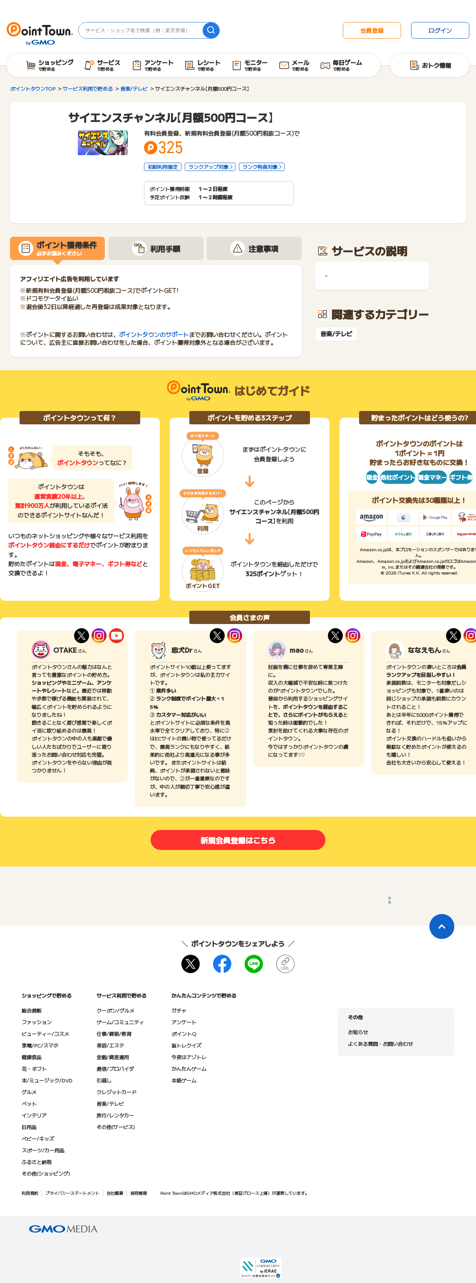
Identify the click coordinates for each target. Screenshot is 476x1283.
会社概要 (115, 1193)
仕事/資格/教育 (114, 1033)
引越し (104, 1080)
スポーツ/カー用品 (43, 1150)
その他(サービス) (116, 1126)
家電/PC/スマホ (40, 1045)
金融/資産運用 (113, 1056)
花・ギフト (34, 1068)
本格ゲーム (183, 1080)
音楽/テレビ (336, 333)
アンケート (183, 1021)
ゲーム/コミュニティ (120, 1021)
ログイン (440, 30)
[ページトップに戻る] (441, 926)
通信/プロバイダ (115, 1068)
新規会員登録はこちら (238, 840)
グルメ (29, 1091)
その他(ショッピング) (46, 1173)
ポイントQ (183, 1033)
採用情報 (138, 1193)
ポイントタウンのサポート (154, 334)
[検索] (211, 30)
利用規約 (30, 1193)
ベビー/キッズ (38, 1138)
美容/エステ (110, 1045)
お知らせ (358, 1031)
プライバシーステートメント (72, 1193)
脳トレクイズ (186, 1045)
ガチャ (178, 1010)
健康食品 (32, 1056)
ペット (29, 1103)
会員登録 (372, 30)
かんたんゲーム (188, 1068)
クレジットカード (116, 1091)
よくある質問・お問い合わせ (380, 1043)
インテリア (34, 1115)
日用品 (29, 1126)
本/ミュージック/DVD (47, 1080)
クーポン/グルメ (115, 1010)
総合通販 (32, 1010)
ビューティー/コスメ (45, 1033)
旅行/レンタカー (115, 1115)
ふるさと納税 (37, 1161)
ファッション (37, 1021)
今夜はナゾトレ (188, 1056)
